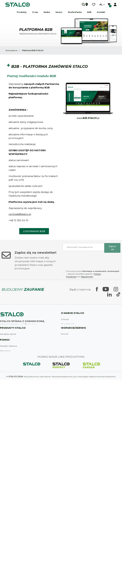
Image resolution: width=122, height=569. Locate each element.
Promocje (4, 495)
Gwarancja (66, 434)
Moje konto (5, 509)
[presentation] (87, 261)
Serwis (64, 429)
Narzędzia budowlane (10, 409)
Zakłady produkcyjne (70, 339)
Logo (2, 519)
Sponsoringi (66, 348)
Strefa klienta (67, 424)
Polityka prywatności (10, 470)
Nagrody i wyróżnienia (71, 344)
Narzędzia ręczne (8, 400)
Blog (63, 388)
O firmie (65, 319)
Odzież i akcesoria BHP (10, 439)
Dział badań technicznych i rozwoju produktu (82, 368)
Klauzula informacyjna (10, 490)
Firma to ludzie (68, 358)
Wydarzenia (5, 529)
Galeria (3, 524)
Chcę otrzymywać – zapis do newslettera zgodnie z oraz (92, 274)
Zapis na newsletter (9, 534)
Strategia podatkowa (9, 465)
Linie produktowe (69, 334)
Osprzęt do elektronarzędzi (12, 424)
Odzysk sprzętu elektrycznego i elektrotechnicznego (24, 539)
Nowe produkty (7, 499)
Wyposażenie (6, 404)
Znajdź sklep (6, 362)
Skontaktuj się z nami (14, 369)
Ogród (3, 444)
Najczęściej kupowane (10, 504)
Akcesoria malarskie (9, 414)
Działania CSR (67, 363)
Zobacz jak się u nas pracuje (74, 353)
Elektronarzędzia (8, 419)
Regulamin (5, 460)
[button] (79, 4)
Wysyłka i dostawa (8, 455)
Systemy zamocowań (10, 429)
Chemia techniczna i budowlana (15, 434)
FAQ (63, 404)
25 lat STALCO (67, 324)
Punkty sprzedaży (69, 409)
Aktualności (66, 383)
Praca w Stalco (68, 373)
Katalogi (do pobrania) (10, 514)
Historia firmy (67, 329)
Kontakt (64, 400)
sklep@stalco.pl (11, 357)
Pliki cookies (5, 480)
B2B (89, 12)
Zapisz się (112, 248)
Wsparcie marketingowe (72, 378)
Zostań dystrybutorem (71, 414)
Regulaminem (87, 277)
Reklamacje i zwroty (9, 475)
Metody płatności (8, 485)
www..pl (88, 118)
